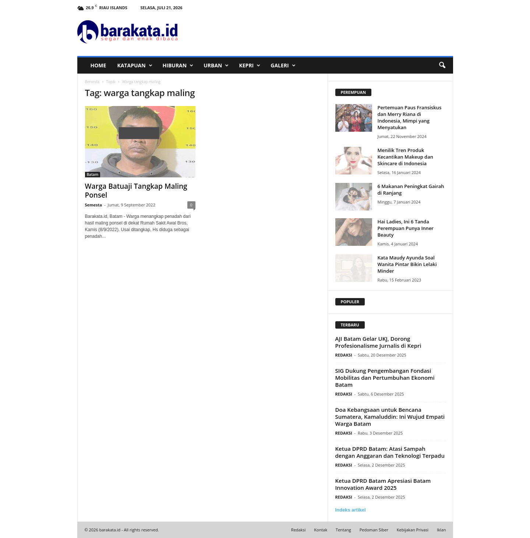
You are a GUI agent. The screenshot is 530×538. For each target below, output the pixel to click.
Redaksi (298, 529)
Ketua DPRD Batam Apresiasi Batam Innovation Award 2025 (383, 484)
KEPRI (249, 65)
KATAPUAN (134, 65)
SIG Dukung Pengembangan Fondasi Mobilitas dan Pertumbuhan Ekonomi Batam (385, 377)
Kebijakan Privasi (412, 529)
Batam (93, 174)
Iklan (441, 529)
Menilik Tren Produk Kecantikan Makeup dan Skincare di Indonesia (406, 157)
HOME (98, 65)
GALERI (283, 65)
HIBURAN (178, 65)
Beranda (92, 81)
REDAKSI (343, 355)
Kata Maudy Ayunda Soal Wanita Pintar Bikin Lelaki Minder (407, 264)
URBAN (216, 65)
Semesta (93, 205)
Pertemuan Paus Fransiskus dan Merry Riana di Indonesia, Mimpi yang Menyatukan (410, 117)
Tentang (343, 529)
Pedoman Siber (374, 529)
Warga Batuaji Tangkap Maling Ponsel (136, 190)
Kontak (320, 529)
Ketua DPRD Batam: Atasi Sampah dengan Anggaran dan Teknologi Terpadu (390, 452)
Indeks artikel (350, 510)
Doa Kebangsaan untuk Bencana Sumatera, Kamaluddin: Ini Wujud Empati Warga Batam (390, 416)
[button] (442, 65)
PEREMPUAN (353, 92)
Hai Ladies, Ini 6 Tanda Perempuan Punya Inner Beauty (406, 228)
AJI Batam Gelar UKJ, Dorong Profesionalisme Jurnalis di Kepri (378, 342)
